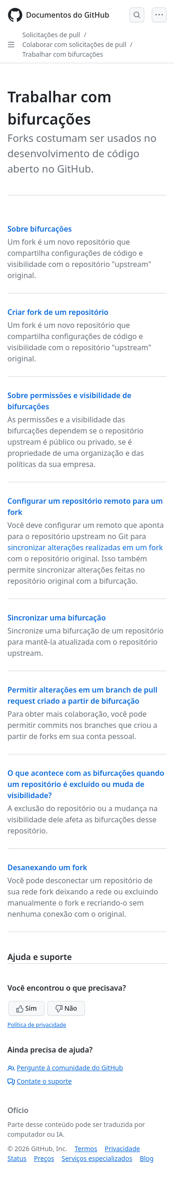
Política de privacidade (36, 1025)
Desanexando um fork (47, 867)
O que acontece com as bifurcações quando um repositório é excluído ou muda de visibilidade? (85, 784)
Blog (147, 1158)
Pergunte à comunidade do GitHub (65, 1067)
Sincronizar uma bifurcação (56, 618)
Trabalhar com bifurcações (62, 54)
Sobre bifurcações (39, 229)
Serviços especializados (97, 1158)
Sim (26, 1008)
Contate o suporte (39, 1081)
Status (16, 1158)
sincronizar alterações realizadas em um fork (85, 547)
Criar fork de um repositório (58, 312)
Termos (86, 1148)
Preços (44, 1158)
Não (66, 1008)
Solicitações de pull (51, 34)
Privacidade (122, 1148)
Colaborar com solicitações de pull (74, 44)
